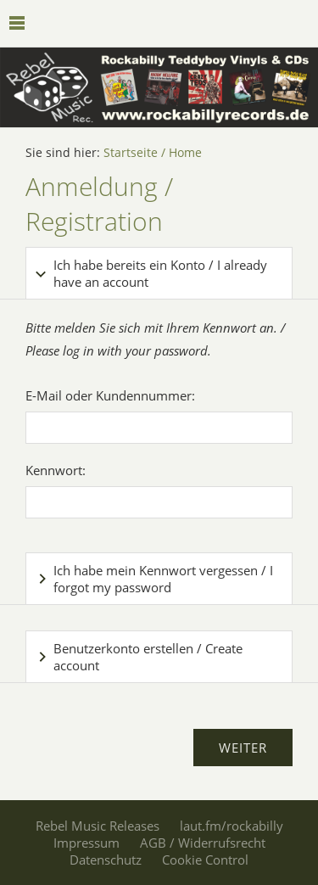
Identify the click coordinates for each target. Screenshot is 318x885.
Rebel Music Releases (97, 825)
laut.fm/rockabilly (231, 825)
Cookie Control (205, 859)
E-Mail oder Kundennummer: (110, 395)
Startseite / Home (152, 152)
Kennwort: (55, 470)
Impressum (86, 842)
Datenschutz (106, 859)
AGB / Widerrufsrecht (202, 842)
